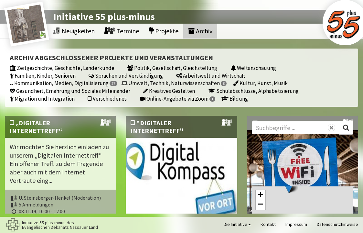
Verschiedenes (107, 98)
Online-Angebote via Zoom (177, 98)
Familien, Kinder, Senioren (43, 75)
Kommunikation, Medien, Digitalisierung (63, 83)
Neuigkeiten (74, 31)
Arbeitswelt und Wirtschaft (210, 75)
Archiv (200, 31)
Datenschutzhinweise (337, 224)
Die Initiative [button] (237, 224)
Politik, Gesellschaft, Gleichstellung (172, 67)
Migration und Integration (42, 98)
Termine (121, 31)
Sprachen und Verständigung (126, 75)
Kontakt (268, 224)
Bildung (234, 98)
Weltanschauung (253, 67)
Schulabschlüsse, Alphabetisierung (253, 90)
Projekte (163, 31)
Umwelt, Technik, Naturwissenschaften (174, 83)
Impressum (296, 224)
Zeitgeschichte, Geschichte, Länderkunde (62, 67)
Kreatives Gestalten (169, 90)
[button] (289, 186)
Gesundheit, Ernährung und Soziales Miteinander (70, 90)
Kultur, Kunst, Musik (260, 83)
